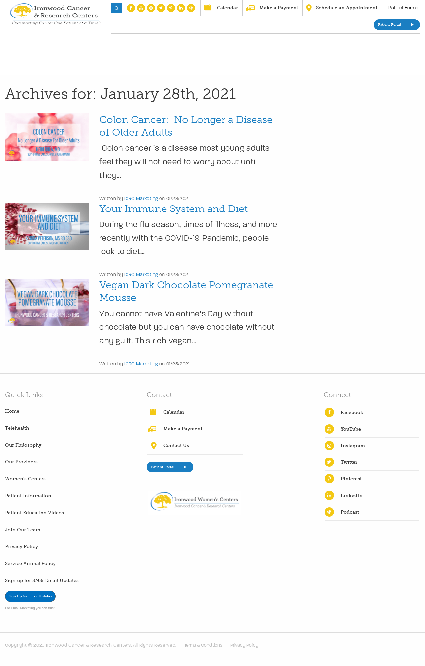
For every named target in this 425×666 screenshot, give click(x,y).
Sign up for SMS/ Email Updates (42, 580)
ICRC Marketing (141, 198)
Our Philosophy (23, 445)
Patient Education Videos (34, 513)
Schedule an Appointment (346, 8)
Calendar (227, 8)
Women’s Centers (25, 479)
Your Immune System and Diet (173, 209)
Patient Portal (389, 25)
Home (12, 411)
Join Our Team (22, 530)
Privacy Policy (21, 546)
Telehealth (17, 428)
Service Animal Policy (30, 563)
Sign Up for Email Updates (30, 596)
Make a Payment (278, 8)
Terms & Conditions (203, 645)
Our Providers (21, 462)
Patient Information (28, 496)
